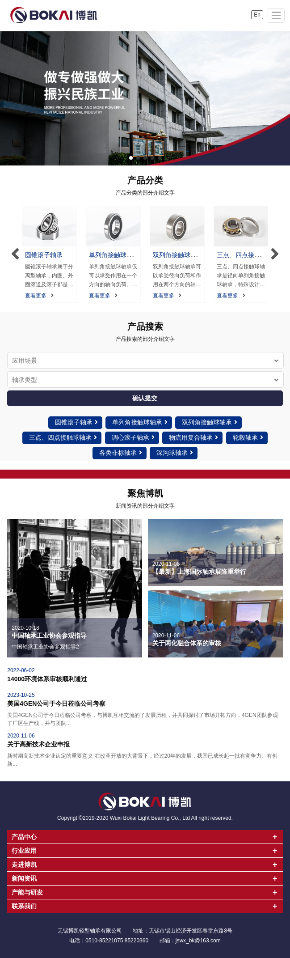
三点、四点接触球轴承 (63, 437)
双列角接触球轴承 (209, 422)
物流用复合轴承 (193, 437)
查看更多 (39, 295)
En (257, 15)
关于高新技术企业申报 (38, 744)
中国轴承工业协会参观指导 (49, 635)
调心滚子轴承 (133, 437)
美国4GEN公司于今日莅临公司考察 (56, 703)
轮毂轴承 (248, 437)
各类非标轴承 (120, 452)
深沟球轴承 (174, 452)
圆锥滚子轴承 (44, 255)
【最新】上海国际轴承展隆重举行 (199, 571)
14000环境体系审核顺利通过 (47, 678)
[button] (131, 158)
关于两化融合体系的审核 (186, 643)
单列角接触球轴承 (140, 422)
